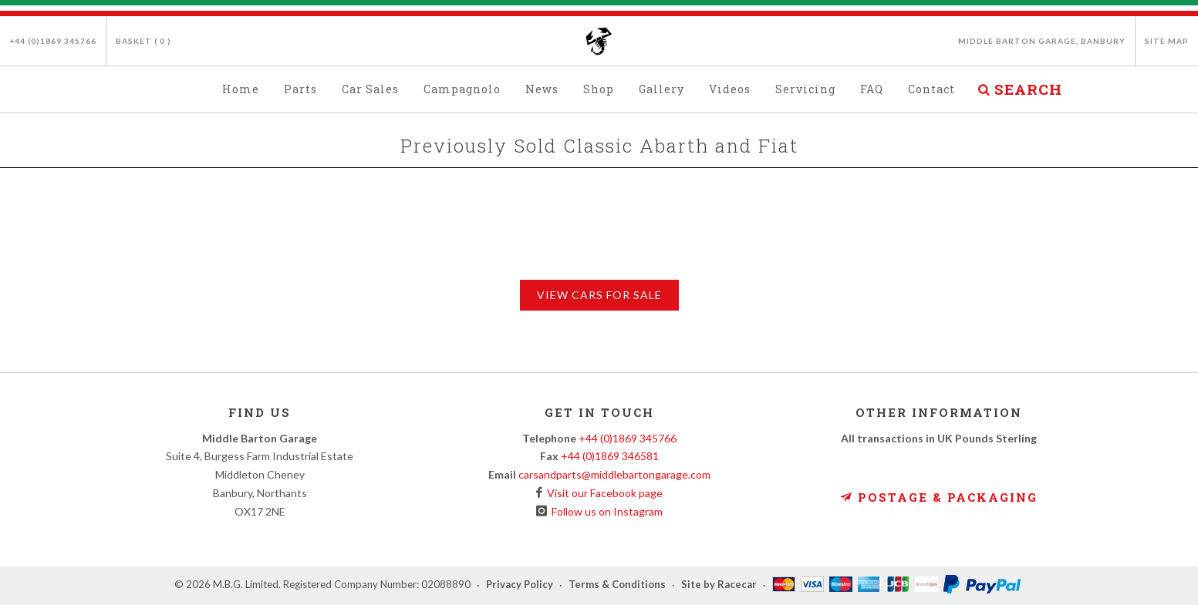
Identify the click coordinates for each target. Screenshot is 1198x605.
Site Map (1167, 40)
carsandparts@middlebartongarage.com (614, 474)
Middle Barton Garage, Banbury (1041, 40)
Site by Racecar (719, 585)
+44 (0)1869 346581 (610, 455)
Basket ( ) (143, 40)
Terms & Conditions (617, 585)
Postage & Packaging (939, 497)
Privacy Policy (519, 585)
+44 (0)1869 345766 (52, 40)
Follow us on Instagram (605, 511)
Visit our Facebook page (602, 492)
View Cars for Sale (599, 294)
